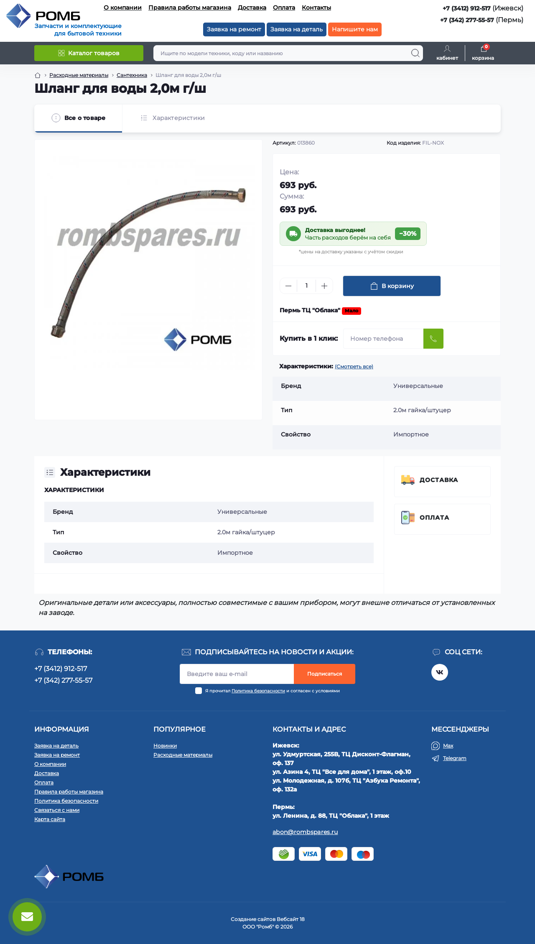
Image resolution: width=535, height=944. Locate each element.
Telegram (454, 758)
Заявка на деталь (296, 29)
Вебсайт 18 (291, 919)
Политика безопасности (258, 691)
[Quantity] (306, 286)
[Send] (433, 339)
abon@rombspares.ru (305, 832)
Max (448, 745)
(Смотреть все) (354, 366)
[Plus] (324, 286)
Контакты (316, 7)
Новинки (165, 745)
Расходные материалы (182, 755)
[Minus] (288, 286)
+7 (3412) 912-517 (467, 8)
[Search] (415, 53)
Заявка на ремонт (234, 29)
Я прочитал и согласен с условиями (272, 691)
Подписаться (324, 674)
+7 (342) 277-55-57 (467, 20)
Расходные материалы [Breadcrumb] (78, 75)
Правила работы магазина (189, 7)
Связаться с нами (56, 810)
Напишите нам (355, 29)
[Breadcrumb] (37, 75)
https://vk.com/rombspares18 (439, 672)
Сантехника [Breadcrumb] (132, 75)
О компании (123, 7)
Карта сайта (49, 819)
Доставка (252, 7)
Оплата (284, 7)
